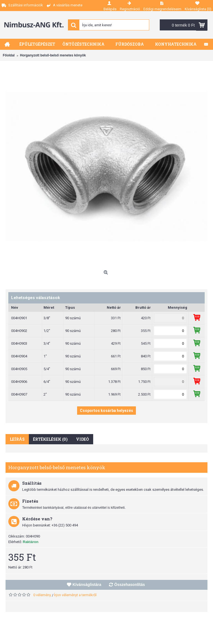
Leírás (17, 439)
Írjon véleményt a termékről (75, 595)
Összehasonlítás (129, 584)
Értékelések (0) (50, 439)
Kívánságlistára (87, 584)
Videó (82, 439)
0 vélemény (42, 595)
